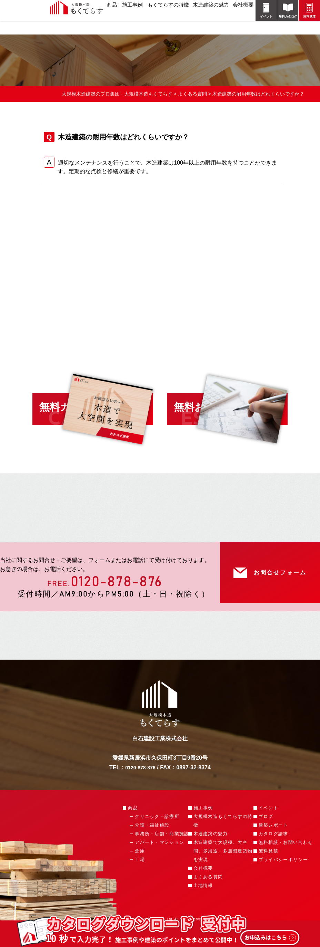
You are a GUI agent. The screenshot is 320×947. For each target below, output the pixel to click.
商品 (133, 826)
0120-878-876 (116, 594)
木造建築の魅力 (210, 852)
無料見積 (268, 869)
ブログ (266, 835)
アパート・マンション (159, 861)
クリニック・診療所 (157, 835)
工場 (140, 878)
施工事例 (203, 826)
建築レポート (273, 843)
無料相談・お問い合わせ (286, 861)
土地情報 (203, 904)
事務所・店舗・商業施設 (162, 852)
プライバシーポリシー (283, 878)
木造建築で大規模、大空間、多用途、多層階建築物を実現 (223, 869)
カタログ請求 (273, 852)
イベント (268, 826)
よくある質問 (208, 895)
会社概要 (203, 886)
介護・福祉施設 (152, 843)
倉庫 (140, 869)
